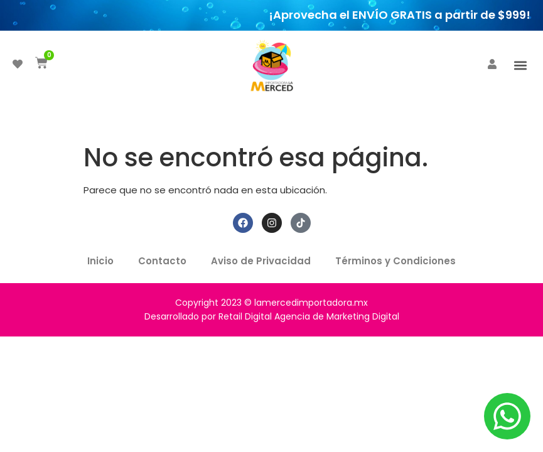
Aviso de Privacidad (261, 260)
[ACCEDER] (492, 64)
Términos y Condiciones (396, 260)
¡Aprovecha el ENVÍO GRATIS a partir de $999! (399, 15)
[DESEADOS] (18, 64)
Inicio (100, 260)
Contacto (162, 260)
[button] (520, 65)
